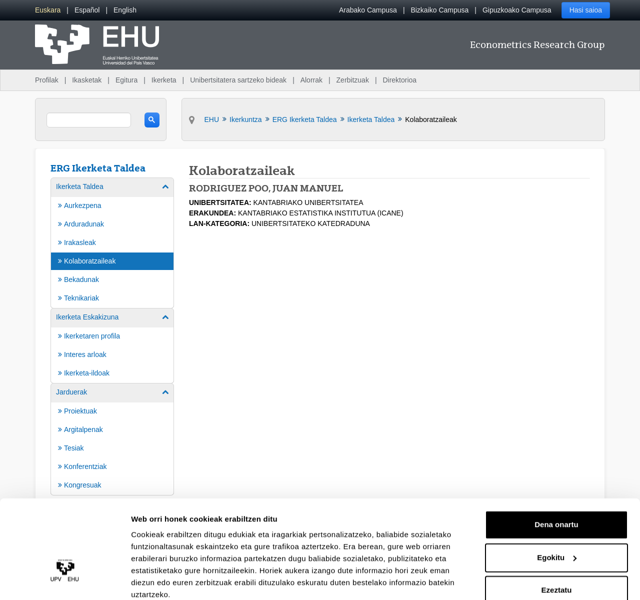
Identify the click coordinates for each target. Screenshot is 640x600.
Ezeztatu (557, 548)
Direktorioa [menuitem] (399, 80)
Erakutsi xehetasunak (170, 580)
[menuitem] (48, 10)
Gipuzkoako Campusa (517, 10)
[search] (88, 120)
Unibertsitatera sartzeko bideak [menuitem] (238, 80)
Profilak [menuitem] (46, 80)
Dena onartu (556, 482)
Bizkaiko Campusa (439, 10)
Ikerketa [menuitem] (164, 80)
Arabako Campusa (368, 10)
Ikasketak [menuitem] (87, 80)
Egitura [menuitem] (127, 80)
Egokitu (556, 515)
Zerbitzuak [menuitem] (352, 80)
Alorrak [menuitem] (311, 80)
